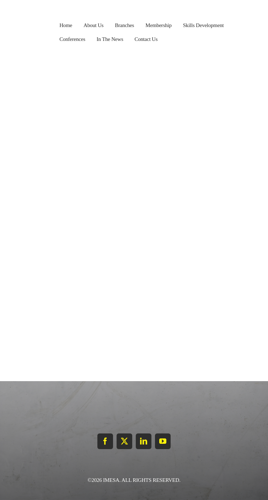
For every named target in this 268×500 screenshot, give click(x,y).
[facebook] (105, 441)
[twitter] (124, 441)
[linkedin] (143, 441)
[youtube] (163, 441)
